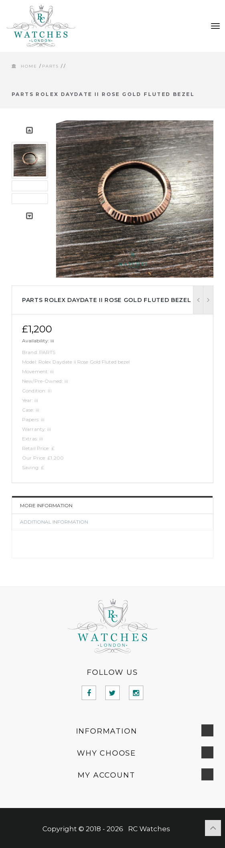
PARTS (50, 66)
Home (29, 66)
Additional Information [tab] (54, 522)
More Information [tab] (46, 505)
